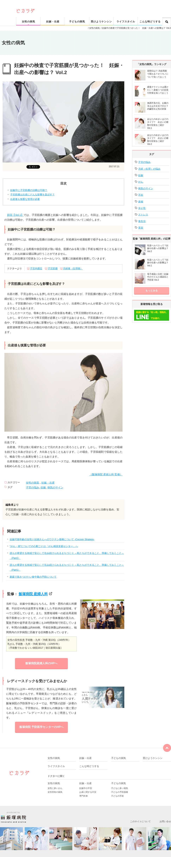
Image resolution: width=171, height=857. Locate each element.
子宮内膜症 (36, 268)
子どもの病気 (77, 21)
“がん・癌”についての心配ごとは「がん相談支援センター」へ (44, 546)
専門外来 (83, 796)
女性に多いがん (55, 788)
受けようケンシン (101, 21)
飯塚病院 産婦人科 (33, 594)
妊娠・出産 (52, 21)
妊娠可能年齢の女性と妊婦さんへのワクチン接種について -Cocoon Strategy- (52, 539)
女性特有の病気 (55, 792)
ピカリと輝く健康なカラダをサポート (94, 6)
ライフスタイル (126, 21)
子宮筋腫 (53, 268)
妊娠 (43, 487)
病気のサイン (55, 487)
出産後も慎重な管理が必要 (25, 199)
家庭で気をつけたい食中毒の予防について (33, 576)
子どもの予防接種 (119, 792)
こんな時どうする (150, 21)
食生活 (142, 221)
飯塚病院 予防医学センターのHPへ (41, 726)
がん (140, 181)
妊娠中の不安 (85, 788)
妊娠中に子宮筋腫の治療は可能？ (28, 190)
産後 (140, 201)
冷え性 (142, 208)
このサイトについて (140, 821)
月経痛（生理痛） (73, 268)
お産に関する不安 (87, 792)
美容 (140, 227)
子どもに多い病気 (119, 788)
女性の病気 (28, 21)
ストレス (143, 214)
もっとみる (151, 290)
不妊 (140, 194)
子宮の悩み (32, 487)
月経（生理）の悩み (149, 168)
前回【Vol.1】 (15, 214)
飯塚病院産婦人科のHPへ (41, 663)
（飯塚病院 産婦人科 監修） (106, 474)
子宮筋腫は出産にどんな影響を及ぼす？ (32, 194)
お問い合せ (165, 821)
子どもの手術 (117, 796)
